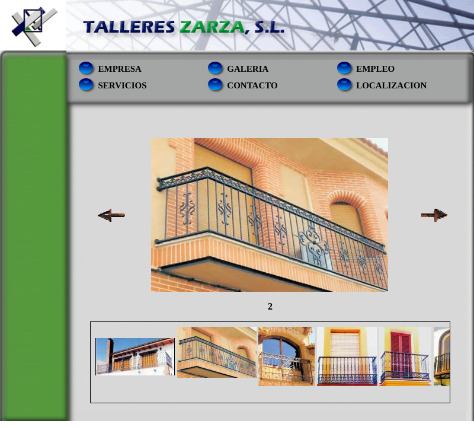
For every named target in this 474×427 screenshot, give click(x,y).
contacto (252, 85)
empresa (120, 69)
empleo (375, 69)
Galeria (247, 69)
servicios (122, 85)
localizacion (391, 85)
